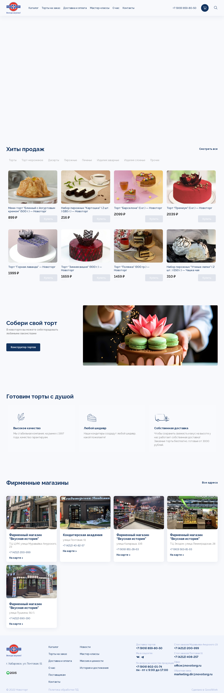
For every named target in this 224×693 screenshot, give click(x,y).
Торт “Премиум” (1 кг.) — (184, 208)
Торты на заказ (51, 8)
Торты (12, 160)
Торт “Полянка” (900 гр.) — (132, 266)
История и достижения (94, 667)
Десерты (53, 160)
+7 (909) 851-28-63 (128, 549)
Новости (85, 646)
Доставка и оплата (75, 8)
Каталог (33, 8)
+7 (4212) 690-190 (19, 618)
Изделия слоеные (134, 160)
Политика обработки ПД (63, 689)
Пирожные (70, 160)
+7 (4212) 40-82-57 (73, 545)
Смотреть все (208, 148)
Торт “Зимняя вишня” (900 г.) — (82, 266)
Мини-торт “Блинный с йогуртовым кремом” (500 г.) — (32, 209)
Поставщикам (57, 674)
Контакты (128, 8)
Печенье (87, 160)
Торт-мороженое (32, 160)
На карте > (16, 557)
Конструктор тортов (23, 347)
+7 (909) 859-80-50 (184, 8)
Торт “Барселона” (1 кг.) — (132, 208)
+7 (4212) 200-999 (20, 552)
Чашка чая (196, 270)
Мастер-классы (99, 8)
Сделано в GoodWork (205, 689)
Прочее (154, 160)
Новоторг (41, 211)
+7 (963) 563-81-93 (181, 549)
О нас (116, 8)
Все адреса (210, 482)
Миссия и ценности (91, 660)
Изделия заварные (108, 160)
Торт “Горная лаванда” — (26, 266)
